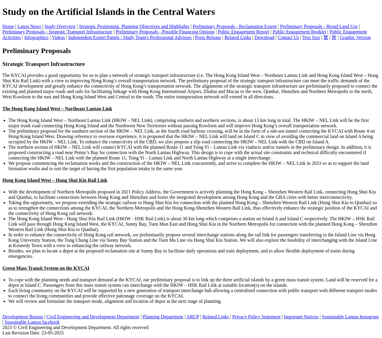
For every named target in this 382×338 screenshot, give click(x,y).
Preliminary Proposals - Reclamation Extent (235, 26)
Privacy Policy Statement (256, 316)
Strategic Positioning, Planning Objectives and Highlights (134, 26)
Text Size (311, 37)
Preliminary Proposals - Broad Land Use (319, 26)
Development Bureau (22, 316)
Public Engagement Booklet (299, 31)
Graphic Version (355, 37)
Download (265, 37)
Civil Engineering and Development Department (93, 316)
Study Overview (60, 26)
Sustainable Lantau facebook (32, 322)
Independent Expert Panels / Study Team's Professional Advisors (130, 37)
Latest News (29, 26)
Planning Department (163, 316)
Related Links (237, 37)
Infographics (36, 37)
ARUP (193, 316)
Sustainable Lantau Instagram (350, 316)
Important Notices (301, 316)
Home (8, 26)
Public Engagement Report (243, 31)
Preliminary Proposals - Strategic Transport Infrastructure (57, 31)
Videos (58, 37)
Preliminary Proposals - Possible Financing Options (165, 31)
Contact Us (288, 37)
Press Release (208, 37)
